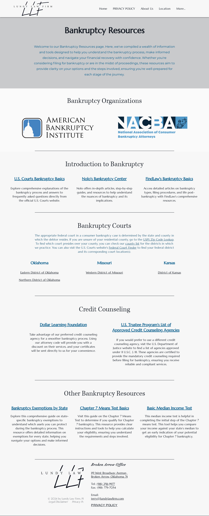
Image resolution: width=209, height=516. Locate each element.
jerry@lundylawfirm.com (107, 498)
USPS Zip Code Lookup (158, 239)
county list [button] (132, 243)
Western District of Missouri (104, 272)
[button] (164, 9)
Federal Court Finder (122, 247)
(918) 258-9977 (106, 484)
